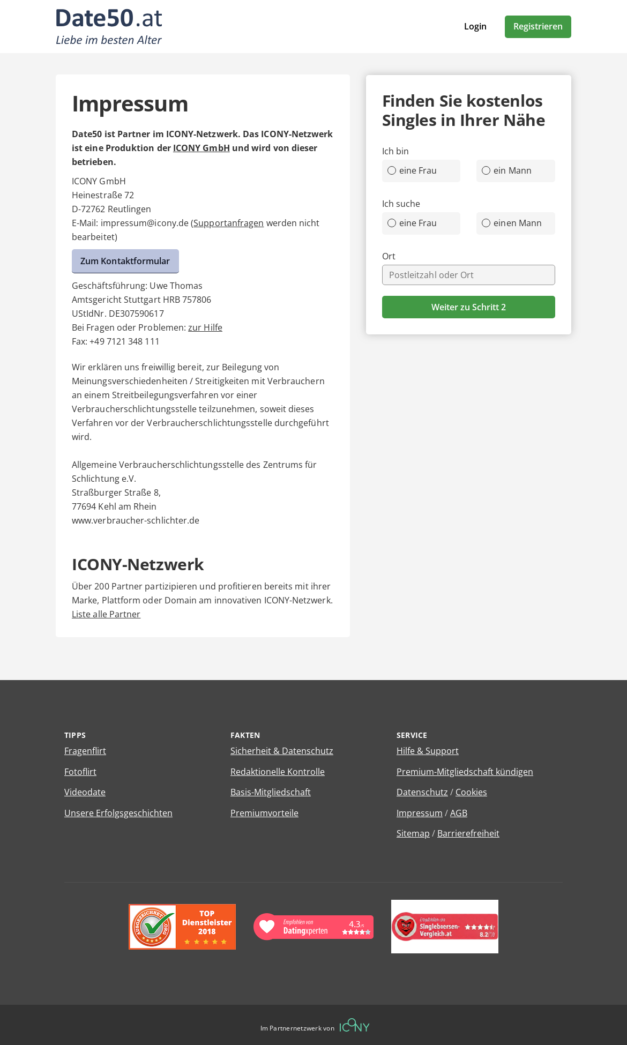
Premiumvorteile (264, 813)
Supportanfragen (228, 223)
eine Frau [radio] (412, 170)
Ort (388, 256)
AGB (458, 813)
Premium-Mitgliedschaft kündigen (465, 772)
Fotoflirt (80, 772)
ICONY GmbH (201, 148)
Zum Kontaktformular (125, 261)
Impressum (420, 813)
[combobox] (468, 275)
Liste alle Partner (106, 614)
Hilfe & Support (428, 751)
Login (475, 26)
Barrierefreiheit (468, 833)
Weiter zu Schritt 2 (468, 307)
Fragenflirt (85, 751)
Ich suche (401, 203)
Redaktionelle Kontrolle (277, 772)
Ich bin (395, 151)
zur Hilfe (205, 327)
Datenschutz (422, 792)
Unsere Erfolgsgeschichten (118, 813)
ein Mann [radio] (507, 170)
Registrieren (538, 26)
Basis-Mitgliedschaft (270, 792)
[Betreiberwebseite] (355, 1025)
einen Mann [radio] (512, 223)
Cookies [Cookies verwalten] (471, 792)
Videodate (85, 792)
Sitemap (413, 833)
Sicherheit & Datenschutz (281, 751)
